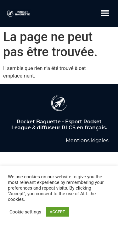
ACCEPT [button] (57, 211)
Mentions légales (87, 140)
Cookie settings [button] (25, 212)
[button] (105, 13)
